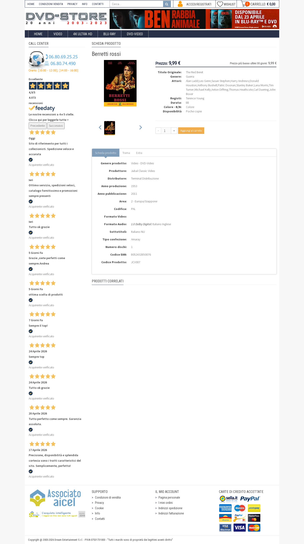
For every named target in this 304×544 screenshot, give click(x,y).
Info (97, 513)
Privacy (99, 502)
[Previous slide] (100, 128)
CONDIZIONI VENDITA (51, 4)
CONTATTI (98, 4)
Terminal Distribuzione (145, 178)
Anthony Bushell (207, 85)
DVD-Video (135, 34)
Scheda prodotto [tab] (105, 153)
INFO (84, 4)
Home (38, 34)
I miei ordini (166, 502)
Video (57, 34)
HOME (30, 4)
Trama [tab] (126, 153)
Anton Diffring (220, 89)
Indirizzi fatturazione (171, 513)
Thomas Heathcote (241, 89)
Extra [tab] (139, 153)
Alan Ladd (192, 81)
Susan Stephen (221, 81)
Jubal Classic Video (143, 171)
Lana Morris (261, 85)
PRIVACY (72, 4)
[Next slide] (140, 128)
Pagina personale (169, 497)
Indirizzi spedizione (170, 508)
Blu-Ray (109, 34)
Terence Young (195, 98)
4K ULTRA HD (82, 34)
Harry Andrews (240, 81)
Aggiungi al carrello (191, 130)
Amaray (135, 239)
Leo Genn (205, 81)
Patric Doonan (227, 85)
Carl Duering (261, 89)
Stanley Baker (244, 85)
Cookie (99, 508)
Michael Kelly (203, 89)
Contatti (100, 519)
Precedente (37, 126)
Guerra (190, 76)
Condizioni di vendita (108, 497)
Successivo (56, 126)
